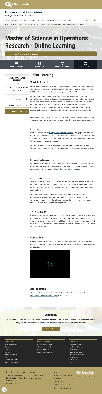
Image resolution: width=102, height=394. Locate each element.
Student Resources (62, 65)
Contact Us (16, 99)
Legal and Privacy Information (63, 375)
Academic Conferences (44, 352)
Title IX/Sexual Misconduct (62, 388)
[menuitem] (7, 20)
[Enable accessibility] (4, 389)
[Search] (95, 20)
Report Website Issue (36, 378)
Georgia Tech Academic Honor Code (67, 169)
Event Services (43, 341)
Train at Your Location (12, 362)
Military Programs (11, 354)
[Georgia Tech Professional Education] (51, 4)
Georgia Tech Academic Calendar (61, 133)
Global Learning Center (44, 347)
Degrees (13, 24)
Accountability (58, 382)
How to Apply (17, 112)
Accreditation (73, 357)
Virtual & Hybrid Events (44, 344)
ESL (6, 357)
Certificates (9, 349)
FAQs (71, 362)
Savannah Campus (75, 352)
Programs (9, 341)
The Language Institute (76, 354)
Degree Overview (16, 65)
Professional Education (23, 12)
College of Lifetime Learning (19, 15)
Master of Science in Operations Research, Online (34, 24)
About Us (73, 341)
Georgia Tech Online (11, 359)
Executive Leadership (76, 344)
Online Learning (85, 65)
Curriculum (39, 65)
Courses (7, 347)
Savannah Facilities (43, 349)
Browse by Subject (11, 344)
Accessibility (57, 378)
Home (7, 24)
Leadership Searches (76, 347)
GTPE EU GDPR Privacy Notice (63, 385)
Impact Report (74, 349)
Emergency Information (37, 375)
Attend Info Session (16, 105)
